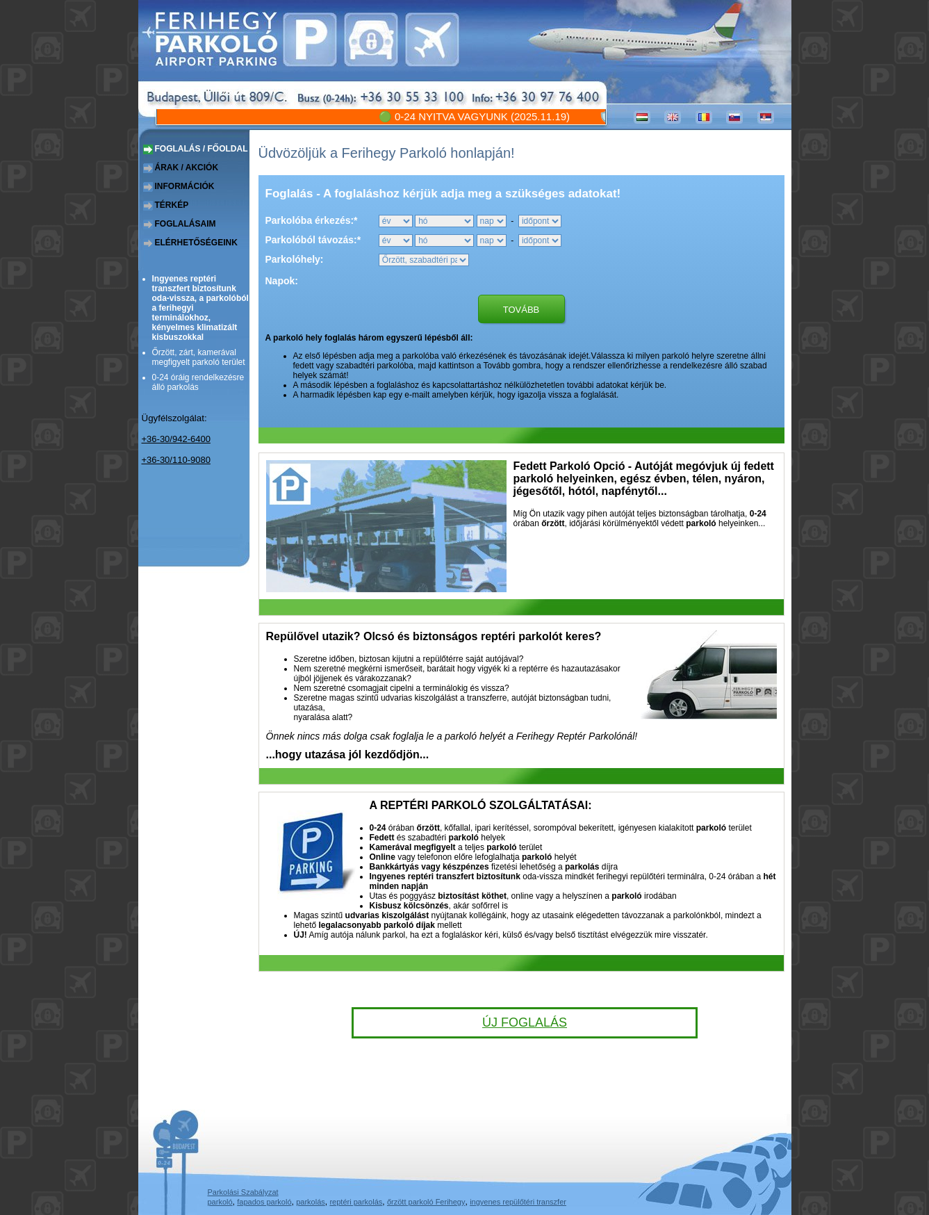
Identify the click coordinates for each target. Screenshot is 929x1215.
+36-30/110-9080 (176, 460)
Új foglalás (524, 1022)
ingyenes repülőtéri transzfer (518, 1202)
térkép (172, 205)
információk (185, 186)
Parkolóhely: (294, 259)
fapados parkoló (264, 1202)
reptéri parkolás (355, 1202)
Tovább (521, 309)
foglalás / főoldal (201, 149)
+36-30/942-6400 (176, 439)
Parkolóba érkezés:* (311, 220)
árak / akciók (187, 167)
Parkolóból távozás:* (313, 239)
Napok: (281, 280)
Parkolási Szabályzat (243, 1192)
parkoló (220, 1202)
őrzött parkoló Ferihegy (426, 1202)
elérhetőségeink (196, 242)
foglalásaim (185, 224)
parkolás (310, 1202)
